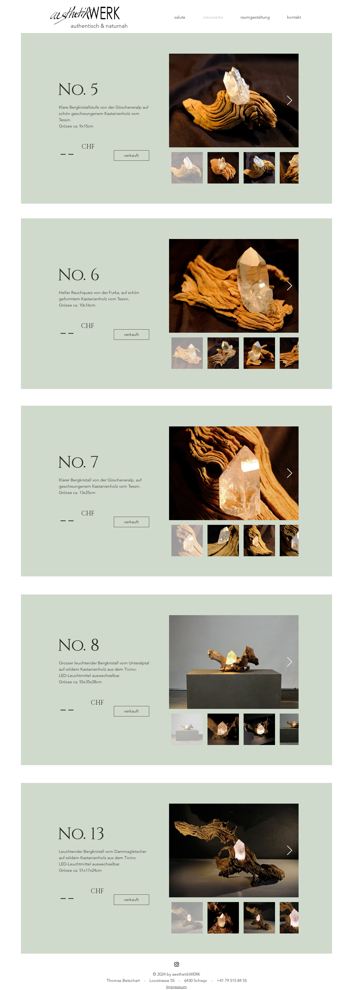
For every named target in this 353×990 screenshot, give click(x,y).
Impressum (176, 986)
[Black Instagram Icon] (176, 964)
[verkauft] (131, 899)
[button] (131, 155)
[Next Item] (290, 101)
